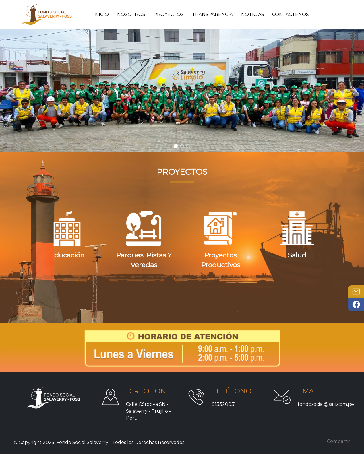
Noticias (252, 14)
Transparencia (212, 14)
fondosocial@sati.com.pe (326, 404)
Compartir (338, 441)
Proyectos (169, 14)
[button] (8, 90)
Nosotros (131, 14)
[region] (182, 90)
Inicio (101, 14)
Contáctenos (290, 14)
